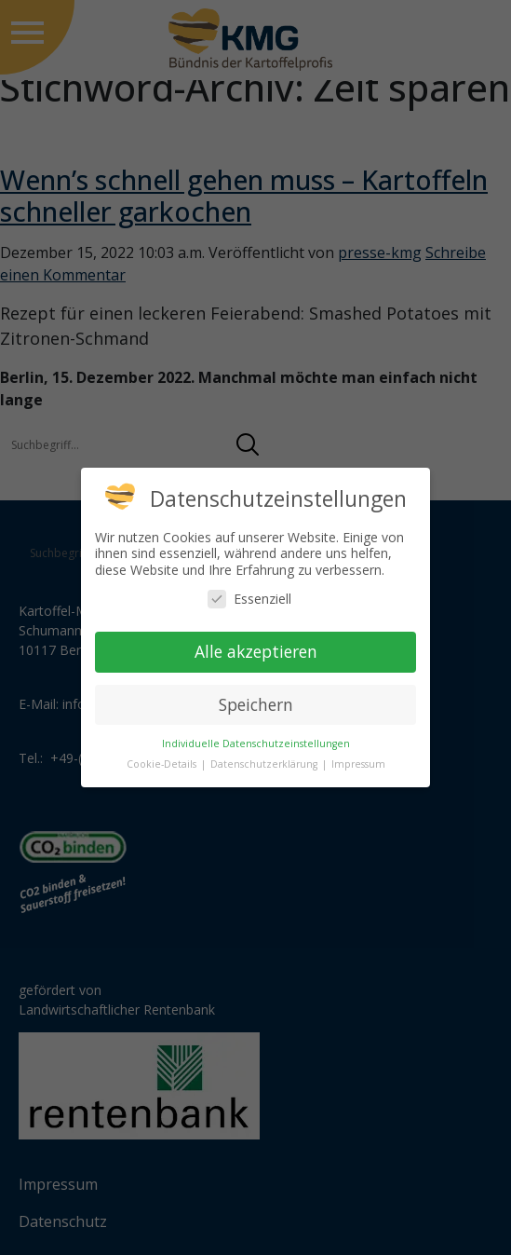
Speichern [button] (256, 704)
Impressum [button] (358, 764)
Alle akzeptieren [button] (256, 651)
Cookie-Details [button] (163, 764)
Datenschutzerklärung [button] (265, 764)
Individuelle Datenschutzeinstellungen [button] (256, 743)
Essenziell (249, 598)
